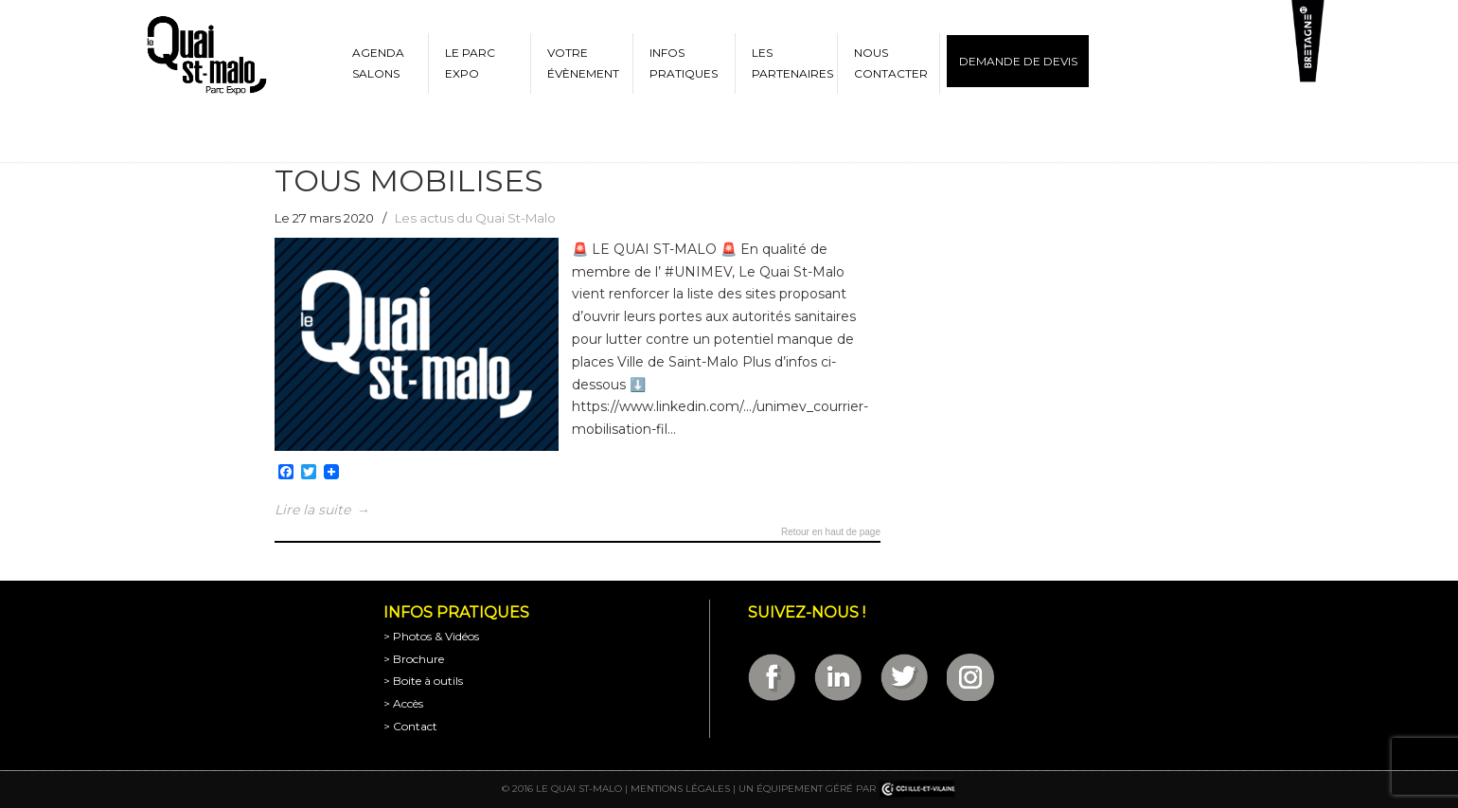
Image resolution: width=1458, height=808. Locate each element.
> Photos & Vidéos (431, 636)
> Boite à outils (423, 680)
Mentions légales (680, 788)
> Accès (403, 703)
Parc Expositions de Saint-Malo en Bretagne (205, 56)
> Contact (410, 726)
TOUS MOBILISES (409, 180)
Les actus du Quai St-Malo (475, 217)
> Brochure (413, 659)
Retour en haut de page (830, 532)
